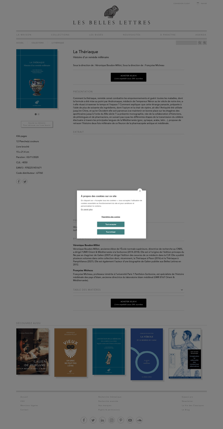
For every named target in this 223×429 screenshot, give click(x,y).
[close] (140, 190)
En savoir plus (87, 209)
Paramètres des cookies (111, 217)
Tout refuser (110, 232)
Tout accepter (110, 224)
